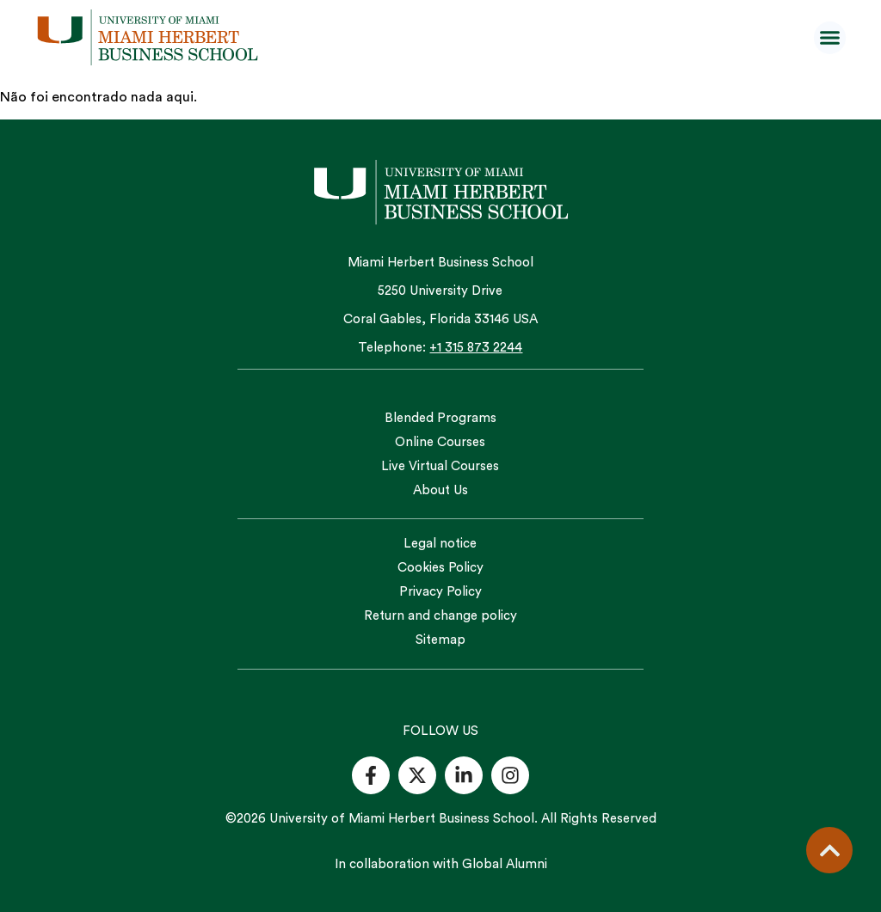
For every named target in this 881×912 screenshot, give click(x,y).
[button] (830, 37)
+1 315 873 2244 (475, 347)
